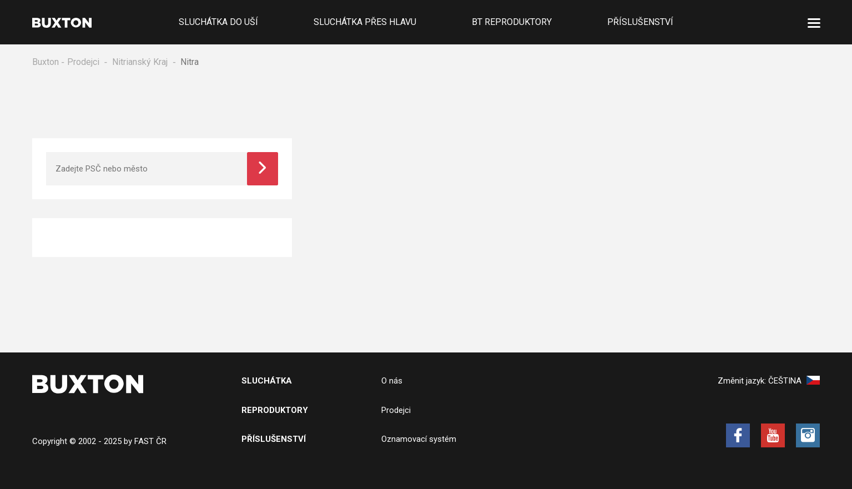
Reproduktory (274, 410)
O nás (391, 381)
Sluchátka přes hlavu (365, 22)
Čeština (794, 381)
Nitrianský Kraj (140, 62)
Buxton (45, 62)
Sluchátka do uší (218, 22)
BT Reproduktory (512, 22)
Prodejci (83, 62)
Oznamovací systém (418, 439)
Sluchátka (266, 381)
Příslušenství (640, 22)
